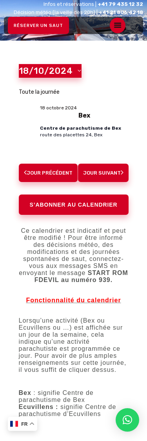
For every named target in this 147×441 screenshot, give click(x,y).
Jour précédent (48, 173)
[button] (127, 420)
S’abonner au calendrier (74, 205)
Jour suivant (103, 173)
